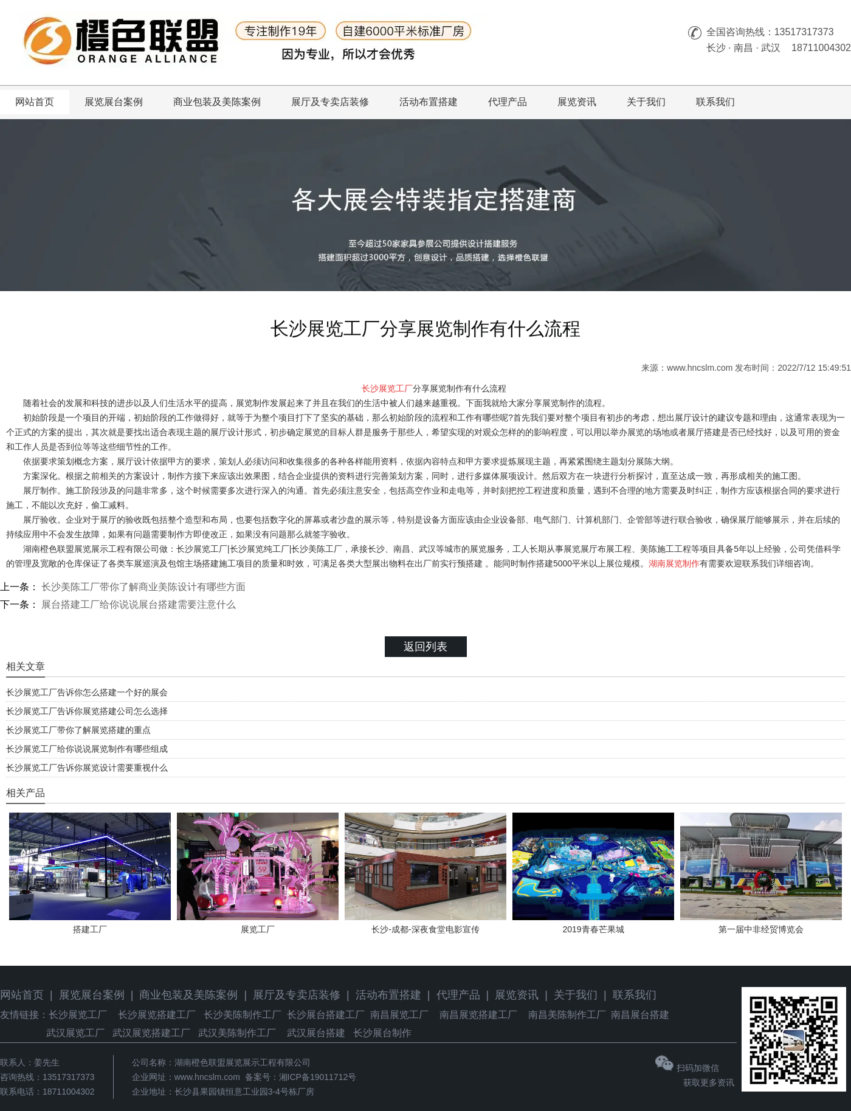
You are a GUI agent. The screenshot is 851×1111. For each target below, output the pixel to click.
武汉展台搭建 (316, 1033)
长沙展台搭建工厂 (326, 1015)
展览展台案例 (113, 102)
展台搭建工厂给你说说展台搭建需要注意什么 (137, 604)
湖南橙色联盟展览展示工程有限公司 (242, 1062)
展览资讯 (576, 102)
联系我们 (715, 102)
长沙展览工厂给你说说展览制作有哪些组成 (87, 749)
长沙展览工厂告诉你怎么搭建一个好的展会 (87, 692)
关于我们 (646, 102)
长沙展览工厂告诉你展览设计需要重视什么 (87, 767)
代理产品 (507, 102)
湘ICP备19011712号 (318, 1077)
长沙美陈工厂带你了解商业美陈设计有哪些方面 (142, 587)
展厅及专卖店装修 (330, 102)
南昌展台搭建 (640, 1015)
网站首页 (34, 102)
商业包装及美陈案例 (217, 102)
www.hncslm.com (699, 368)
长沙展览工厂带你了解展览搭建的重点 (78, 730)
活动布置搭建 (428, 102)
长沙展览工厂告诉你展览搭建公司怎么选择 (87, 711)
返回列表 (425, 647)
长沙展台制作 (382, 1033)
